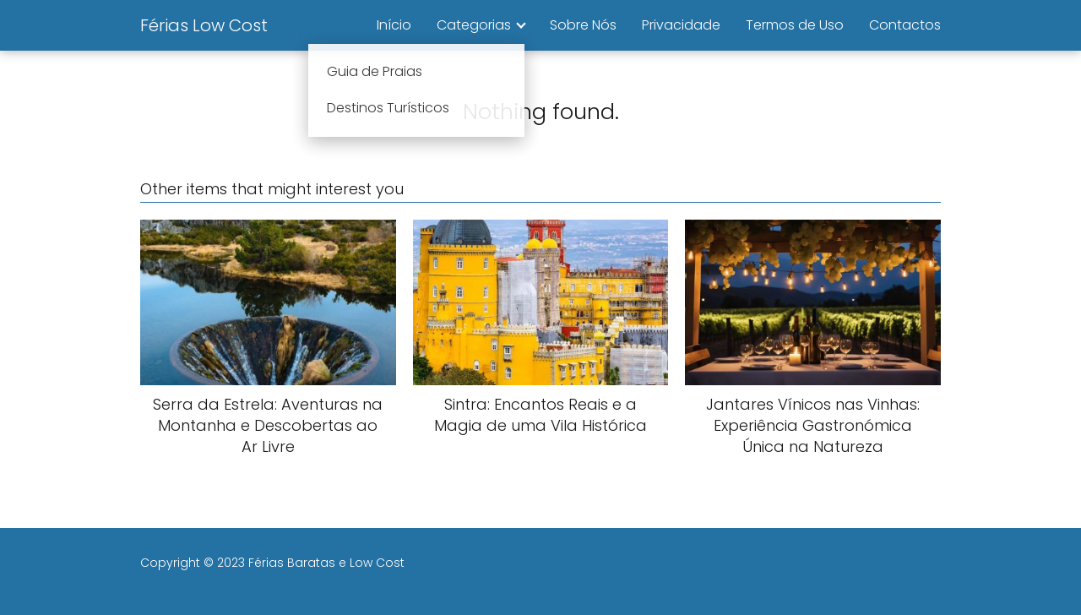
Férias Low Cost (204, 25)
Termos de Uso (795, 25)
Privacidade (681, 25)
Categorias (474, 25)
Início (394, 25)
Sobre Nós (583, 25)
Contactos (905, 25)
